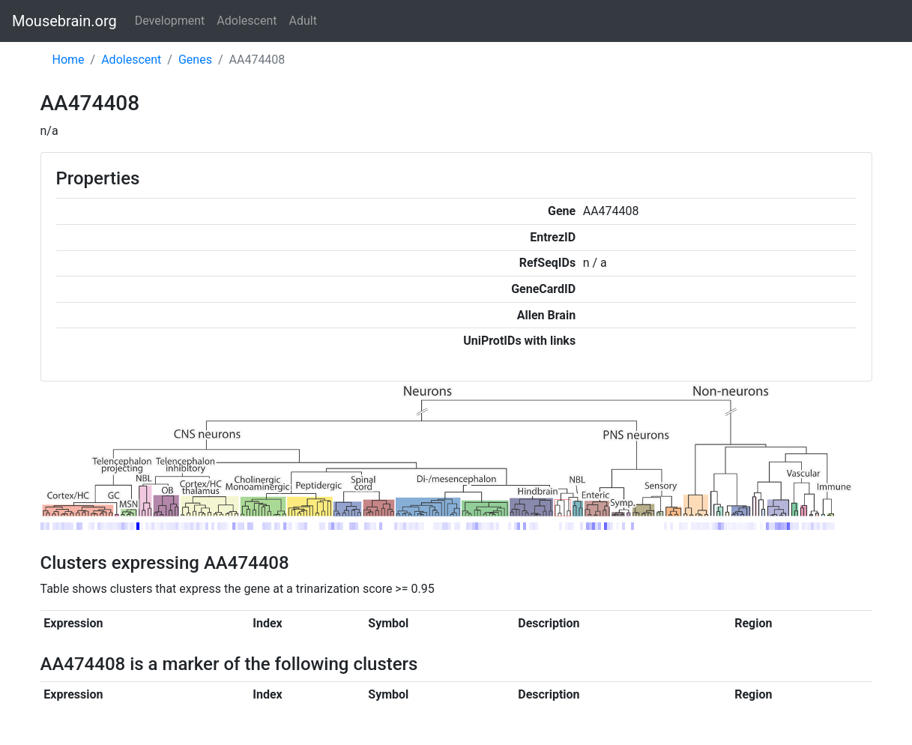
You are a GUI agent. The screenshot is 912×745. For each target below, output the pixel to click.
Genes (195, 59)
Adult (303, 20)
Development (170, 20)
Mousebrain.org (64, 21)
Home (68, 59)
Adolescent (247, 20)
